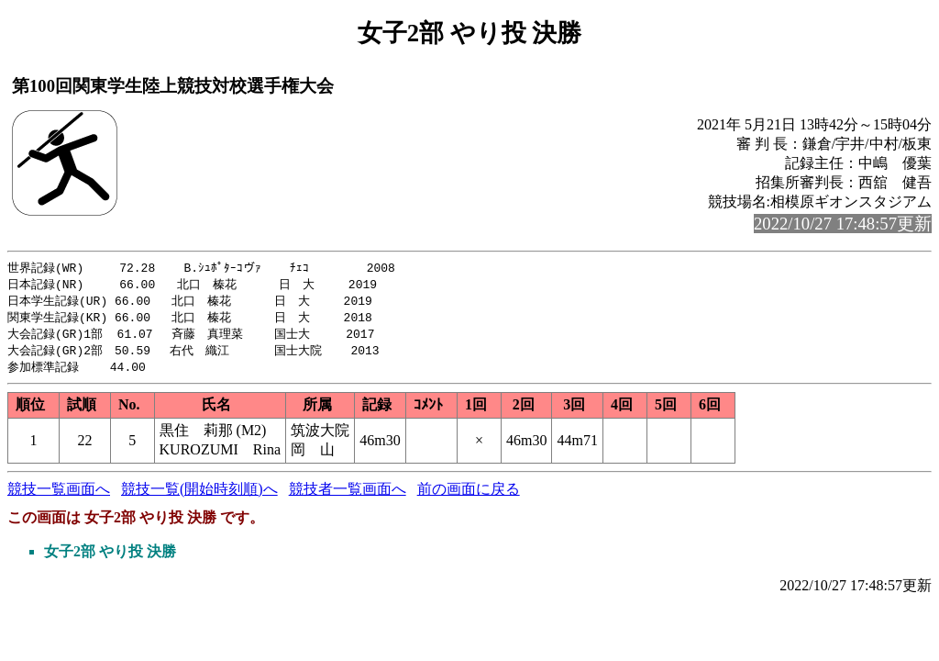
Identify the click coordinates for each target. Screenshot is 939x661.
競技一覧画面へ (58, 495)
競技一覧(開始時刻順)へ (199, 495)
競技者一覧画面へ (347, 495)
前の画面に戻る (468, 495)
